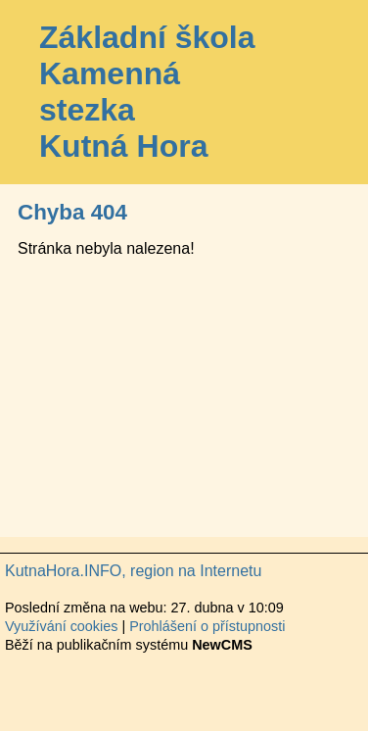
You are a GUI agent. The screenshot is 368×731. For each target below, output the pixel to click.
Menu (328, 92)
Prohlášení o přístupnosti (207, 626)
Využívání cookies (61, 626)
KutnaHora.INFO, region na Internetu (133, 570)
